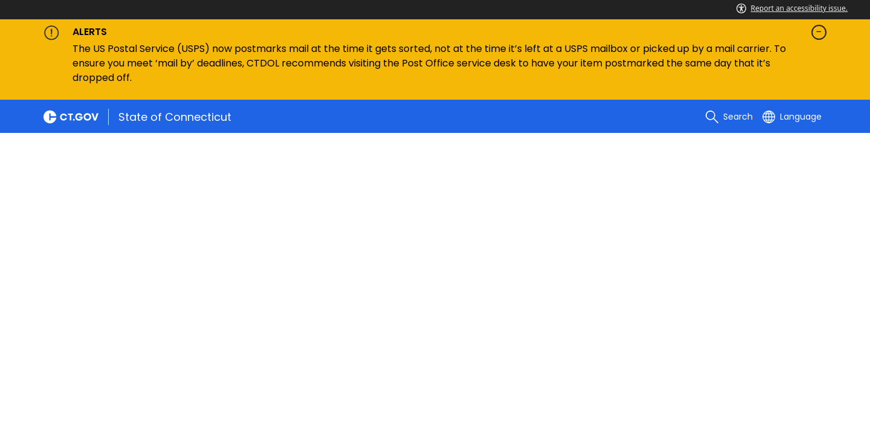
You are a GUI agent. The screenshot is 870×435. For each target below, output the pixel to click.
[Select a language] (792, 116)
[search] (729, 116)
